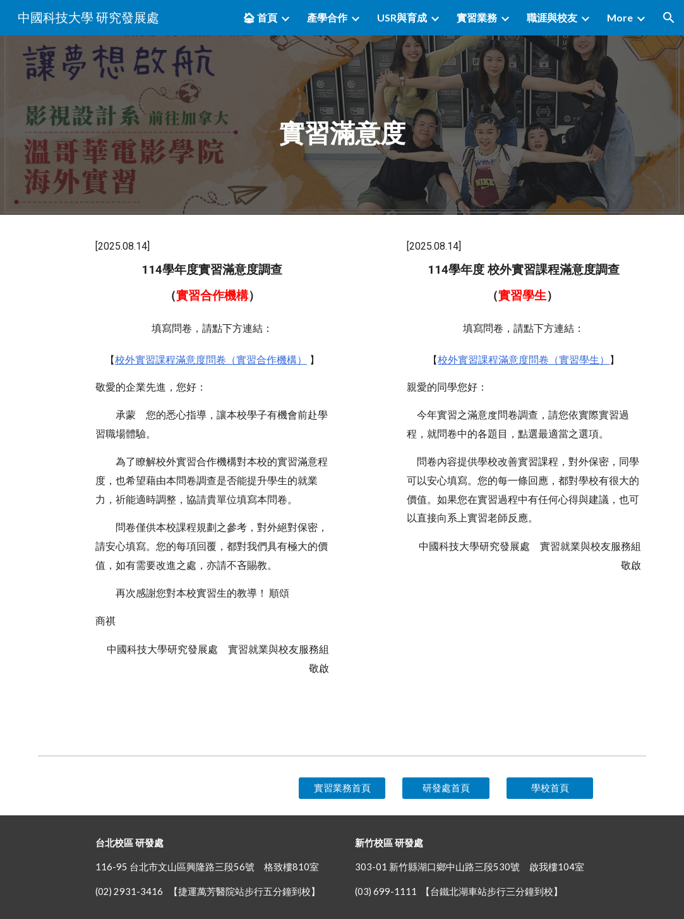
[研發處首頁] (445, 788)
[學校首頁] (550, 788)
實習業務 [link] (477, 17)
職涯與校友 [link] (552, 17)
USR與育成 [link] (402, 17)
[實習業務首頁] (342, 788)
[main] (342, 125)
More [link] (620, 17)
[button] (669, 18)
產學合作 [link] (327, 17)
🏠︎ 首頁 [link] (260, 17)
